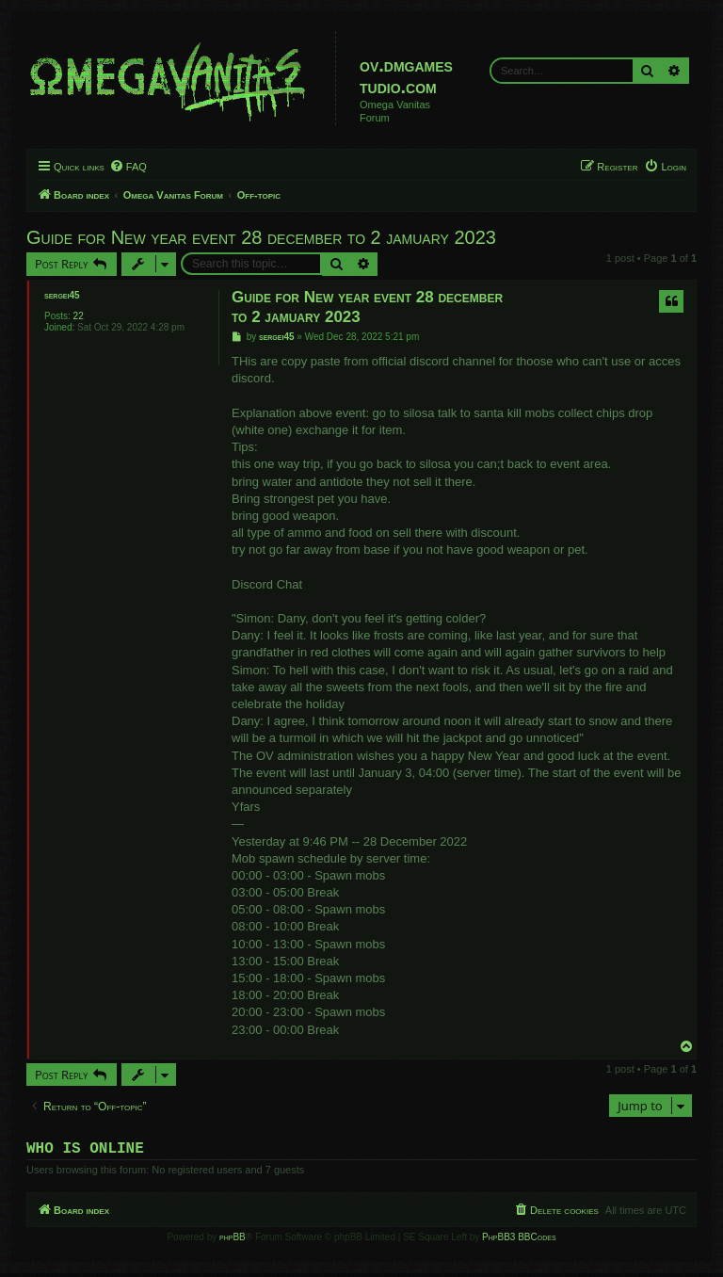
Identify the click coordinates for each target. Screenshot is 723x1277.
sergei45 (62, 295)
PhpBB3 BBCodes (518, 1241)
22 (78, 316)
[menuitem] (128, 166)
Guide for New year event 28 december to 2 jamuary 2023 (261, 237)
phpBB (232, 1241)
